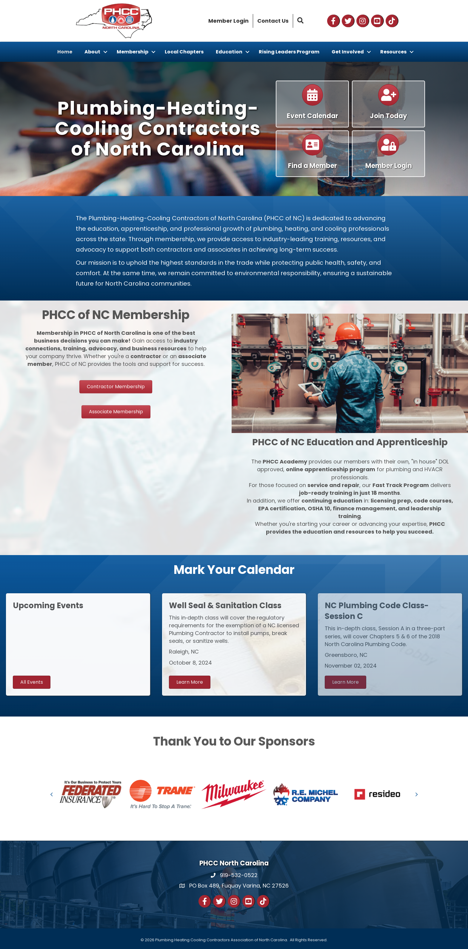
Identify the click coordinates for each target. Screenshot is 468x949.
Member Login (228, 20)
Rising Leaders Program (289, 51)
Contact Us (273, 20)
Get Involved (348, 51)
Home (64, 51)
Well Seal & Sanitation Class (225, 605)
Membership (132, 51)
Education (229, 51)
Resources (393, 51)
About (92, 51)
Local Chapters (184, 51)
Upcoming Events (48, 605)
